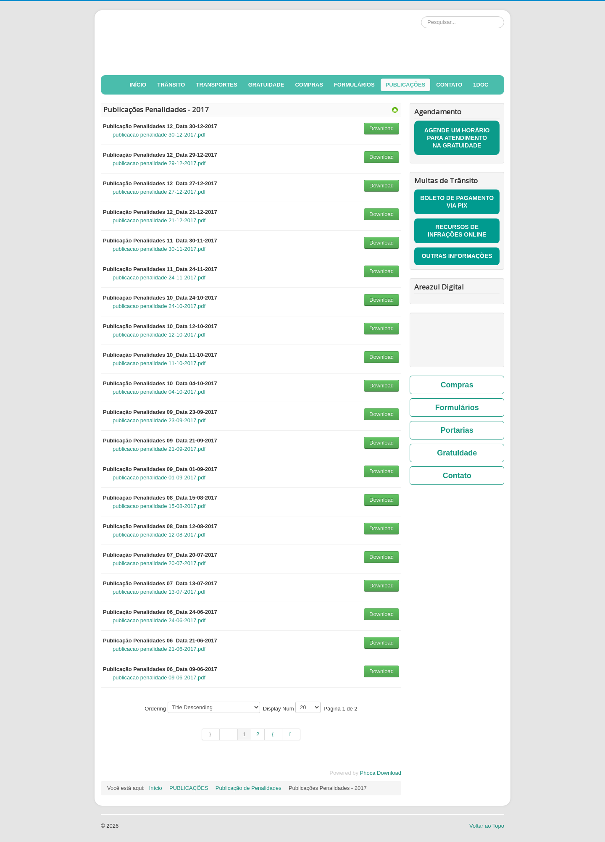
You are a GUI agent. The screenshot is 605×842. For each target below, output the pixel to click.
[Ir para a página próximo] (273, 734)
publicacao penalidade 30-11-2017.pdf (159, 249)
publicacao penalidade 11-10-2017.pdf (159, 363)
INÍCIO (138, 85)
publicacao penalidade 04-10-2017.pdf (159, 392)
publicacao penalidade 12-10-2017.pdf (159, 335)
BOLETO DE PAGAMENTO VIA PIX (457, 202)
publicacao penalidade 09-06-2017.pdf (159, 677)
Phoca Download (380, 773)
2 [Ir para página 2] (257, 734)
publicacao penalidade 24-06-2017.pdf (159, 620)
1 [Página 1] (244, 734)
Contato (457, 475)
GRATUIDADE (266, 85)
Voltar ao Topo (486, 826)
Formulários (457, 407)
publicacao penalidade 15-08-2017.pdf (159, 506)
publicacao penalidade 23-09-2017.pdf (159, 420)
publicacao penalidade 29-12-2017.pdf (159, 163)
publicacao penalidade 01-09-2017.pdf (159, 477)
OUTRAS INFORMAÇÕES (457, 256)
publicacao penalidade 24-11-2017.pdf (159, 277)
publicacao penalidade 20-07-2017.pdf (159, 563)
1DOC (480, 85)
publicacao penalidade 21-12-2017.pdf (159, 220)
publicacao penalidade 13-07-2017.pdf (159, 592)
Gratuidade (457, 453)
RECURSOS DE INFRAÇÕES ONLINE (457, 231)
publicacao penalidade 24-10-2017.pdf (159, 306)
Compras (457, 385)
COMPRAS (309, 85)
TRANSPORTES (216, 85)
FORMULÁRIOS (354, 85)
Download (381, 128)
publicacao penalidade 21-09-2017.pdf (159, 449)
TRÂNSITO (171, 85)
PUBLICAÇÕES (406, 85)
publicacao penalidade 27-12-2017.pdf (159, 192)
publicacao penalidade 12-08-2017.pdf (159, 535)
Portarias (457, 430)
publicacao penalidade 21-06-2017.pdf (159, 649)
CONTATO (449, 85)
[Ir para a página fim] (291, 734)
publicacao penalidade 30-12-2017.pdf (159, 135)
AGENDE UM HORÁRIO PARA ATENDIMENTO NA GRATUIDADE (457, 138)
